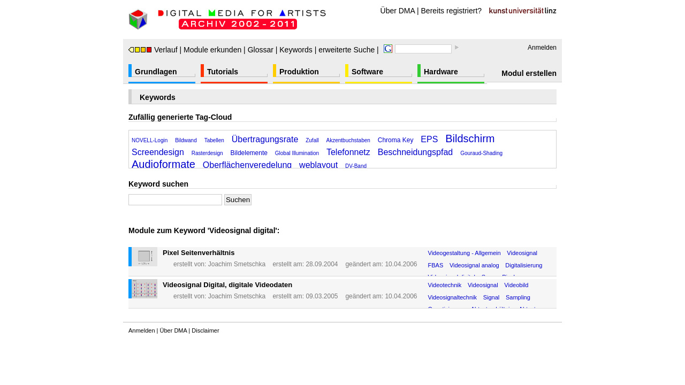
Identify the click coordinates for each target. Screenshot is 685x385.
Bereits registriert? (451, 10)
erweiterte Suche (346, 49)
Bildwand (186, 140)
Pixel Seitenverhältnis (198, 253)
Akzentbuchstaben (348, 140)
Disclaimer (205, 330)
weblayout (318, 165)
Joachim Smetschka (236, 264)
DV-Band (356, 166)
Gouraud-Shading (481, 153)
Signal (491, 297)
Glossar (260, 49)
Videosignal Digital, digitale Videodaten (227, 285)
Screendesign (158, 152)
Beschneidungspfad (415, 152)
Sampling (518, 297)
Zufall (312, 140)
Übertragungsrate (265, 139)
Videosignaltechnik (452, 297)
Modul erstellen (529, 73)
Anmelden (542, 47)
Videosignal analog (474, 265)
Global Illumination (297, 153)
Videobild (516, 285)
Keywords (295, 49)
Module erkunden (212, 49)
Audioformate (163, 164)
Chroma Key (396, 140)
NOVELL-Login (150, 140)
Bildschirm (469, 138)
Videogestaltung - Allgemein (464, 253)
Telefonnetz (348, 152)
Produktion (299, 71)
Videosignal (522, 253)
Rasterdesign (207, 153)
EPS (429, 139)
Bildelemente (249, 153)
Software (367, 71)
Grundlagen (156, 71)
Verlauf (153, 49)
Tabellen (214, 140)
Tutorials (222, 71)
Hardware (441, 71)
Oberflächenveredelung (247, 165)
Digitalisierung (523, 265)
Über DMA (397, 10)
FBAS (436, 265)
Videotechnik (445, 285)
